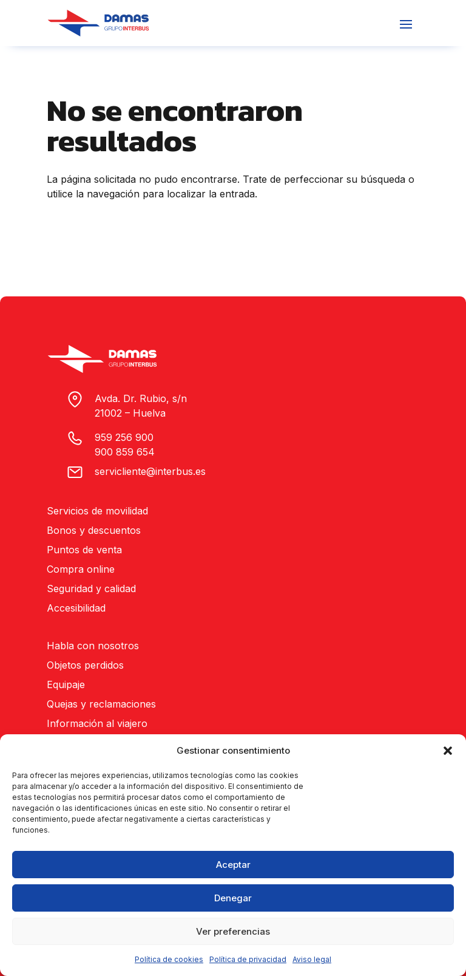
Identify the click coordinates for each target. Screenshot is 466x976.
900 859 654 (125, 452)
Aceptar (233, 864)
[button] (448, 751)
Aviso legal (311, 959)
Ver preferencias (233, 931)
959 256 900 (124, 437)
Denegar (233, 898)
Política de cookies (169, 959)
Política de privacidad (247, 959)
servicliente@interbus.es (150, 471)
